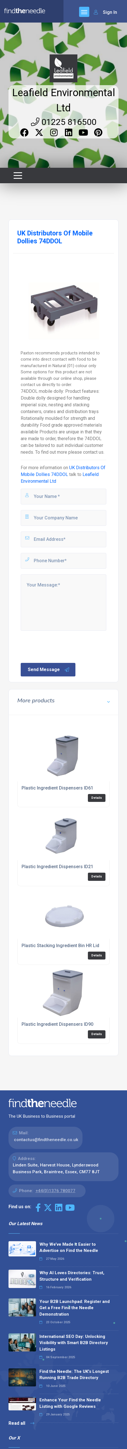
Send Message (49, 669)
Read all (21, 1423)
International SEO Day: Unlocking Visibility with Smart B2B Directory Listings (73, 1343)
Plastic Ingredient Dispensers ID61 (57, 788)
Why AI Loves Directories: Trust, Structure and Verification (71, 1276)
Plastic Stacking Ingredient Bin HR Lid (60, 945)
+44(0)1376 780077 (55, 1190)
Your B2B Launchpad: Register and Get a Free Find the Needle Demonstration (74, 1308)
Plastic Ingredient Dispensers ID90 (57, 1024)
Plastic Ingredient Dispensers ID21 (57, 866)
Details (96, 798)
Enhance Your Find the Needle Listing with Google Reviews (70, 1403)
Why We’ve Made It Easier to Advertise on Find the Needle (68, 1247)
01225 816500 (63, 122)
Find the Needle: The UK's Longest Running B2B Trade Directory (74, 1374)
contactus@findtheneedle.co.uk (46, 1139)
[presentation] (63, 646)
